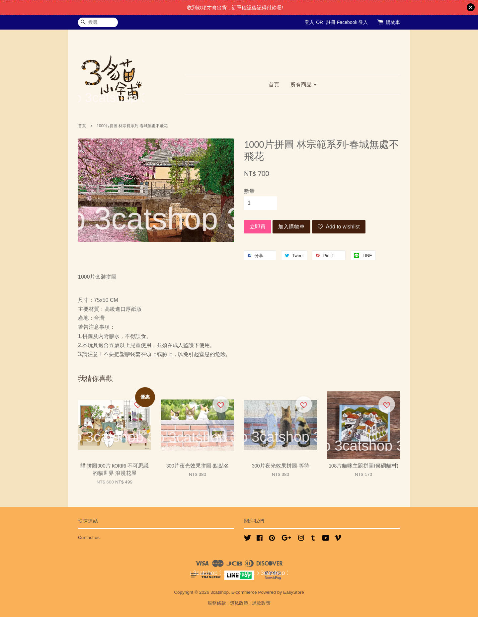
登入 (309, 22)
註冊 (331, 22)
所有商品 (303, 84)
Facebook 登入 (352, 22)
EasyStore (293, 592)
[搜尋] (98, 22)
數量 (249, 191)
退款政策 (261, 603)
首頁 (274, 84)
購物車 (393, 22)
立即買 (258, 226)
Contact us (89, 537)
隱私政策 (239, 603)
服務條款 (216, 603)
